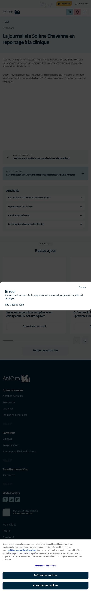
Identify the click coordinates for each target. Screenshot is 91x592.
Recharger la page (14, 304)
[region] (45, 565)
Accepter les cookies (45, 585)
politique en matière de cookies (22, 550)
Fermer (82, 287)
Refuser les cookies (45, 575)
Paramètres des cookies (45, 566)
